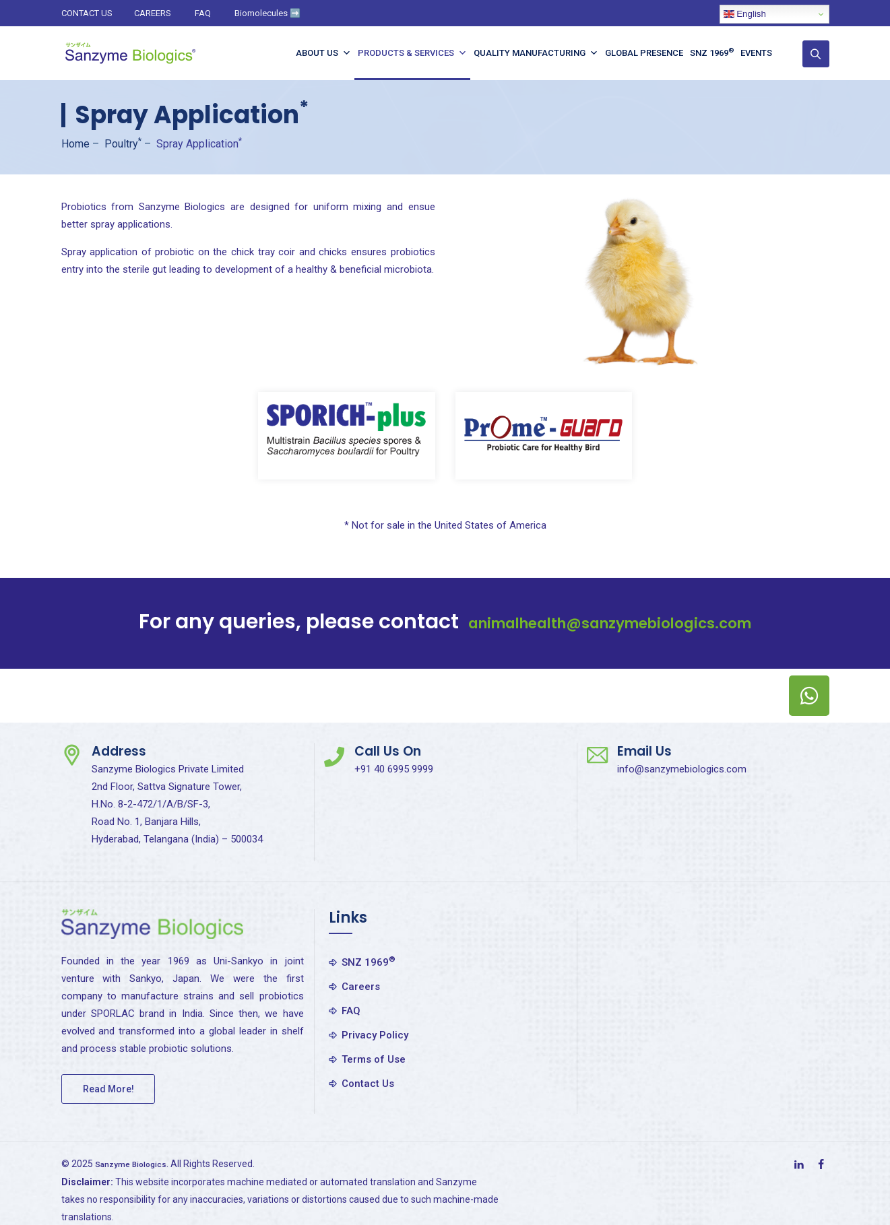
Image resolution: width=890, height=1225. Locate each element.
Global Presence (651, 53)
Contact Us (368, 1084)
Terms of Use (374, 1059)
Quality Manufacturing (542, 53)
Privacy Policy (375, 1035)
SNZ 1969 (718, 52)
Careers (361, 987)
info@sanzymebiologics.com (681, 769)
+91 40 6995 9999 (393, 769)
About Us (330, 53)
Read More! (108, 1089)
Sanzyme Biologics (138, 1163)
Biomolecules (267, 13)
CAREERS (152, 13)
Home (75, 143)
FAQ (203, 13)
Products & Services (419, 53)
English (745, 14)
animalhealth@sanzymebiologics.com (609, 621)
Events (763, 53)
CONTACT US (87, 13)
